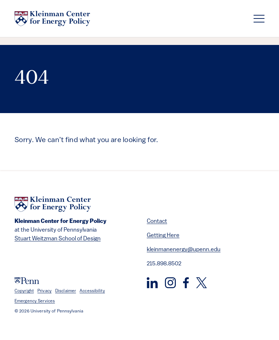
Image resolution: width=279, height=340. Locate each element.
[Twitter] (201, 282)
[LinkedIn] (152, 282)
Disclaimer (65, 291)
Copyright (24, 291)
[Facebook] (186, 282)
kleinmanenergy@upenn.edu (184, 250)
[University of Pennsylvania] (27, 280)
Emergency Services (35, 301)
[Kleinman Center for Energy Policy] (52, 18)
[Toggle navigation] (259, 18)
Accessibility (92, 291)
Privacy (44, 291)
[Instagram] (170, 282)
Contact (157, 221)
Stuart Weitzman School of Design (58, 239)
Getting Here (163, 236)
